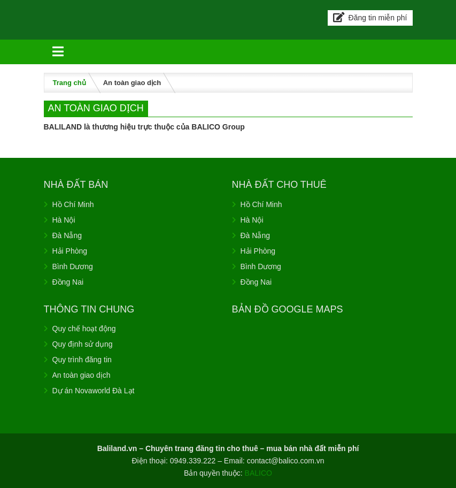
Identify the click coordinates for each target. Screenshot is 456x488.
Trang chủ (69, 83)
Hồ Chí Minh (73, 204)
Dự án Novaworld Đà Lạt (93, 390)
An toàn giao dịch (81, 375)
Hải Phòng (70, 251)
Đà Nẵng (67, 235)
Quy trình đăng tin (82, 359)
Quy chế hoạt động (84, 328)
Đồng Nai (68, 282)
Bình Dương (72, 266)
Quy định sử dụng (82, 344)
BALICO (258, 473)
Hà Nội (63, 220)
